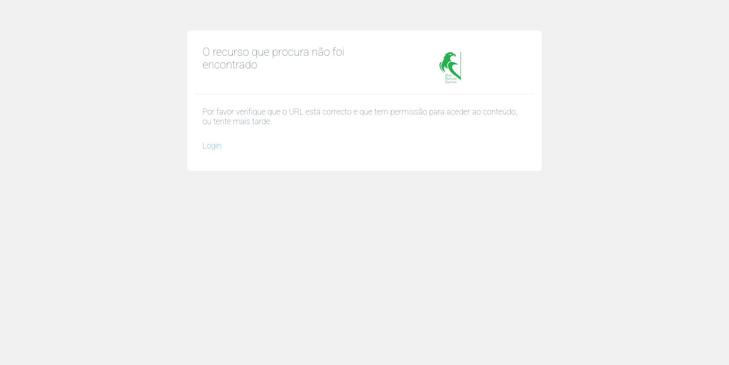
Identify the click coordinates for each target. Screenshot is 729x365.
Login (212, 146)
